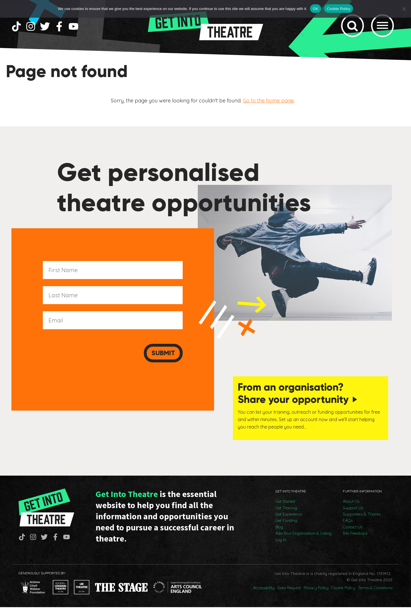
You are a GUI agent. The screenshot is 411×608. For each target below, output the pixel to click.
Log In (280, 540)
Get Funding (286, 521)
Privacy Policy (316, 588)
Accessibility (264, 588)
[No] (404, 9)
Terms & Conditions (375, 588)
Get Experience (288, 515)
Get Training (286, 508)
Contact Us (352, 527)
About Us (351, 502)
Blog (279, 527)
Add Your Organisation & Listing (303, 534)
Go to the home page (268, 101)
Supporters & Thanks (362, 515)
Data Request (289, 588)
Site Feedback (355, 534)
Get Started (285, 502)
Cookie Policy (343, 588)
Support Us (353, 508)
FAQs (347, 521)
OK (315, 9)
